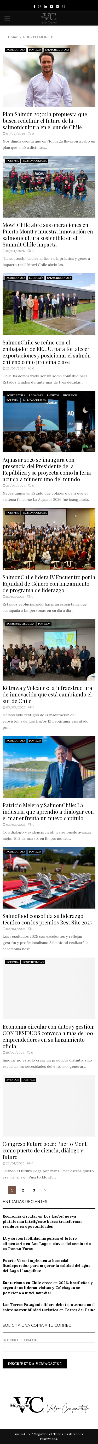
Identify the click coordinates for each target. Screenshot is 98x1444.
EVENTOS (53, 395)
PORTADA (35, 49)
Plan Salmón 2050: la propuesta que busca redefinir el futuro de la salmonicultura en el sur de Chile (45, 120)
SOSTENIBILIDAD (33, 962)
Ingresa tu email (49, 1343)
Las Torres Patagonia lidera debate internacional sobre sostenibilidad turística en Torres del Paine (49, 1307)
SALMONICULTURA (57, 49)
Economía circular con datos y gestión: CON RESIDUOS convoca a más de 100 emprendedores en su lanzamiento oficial (49, 1036)
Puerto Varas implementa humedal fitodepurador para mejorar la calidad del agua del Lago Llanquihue (46, 1265)
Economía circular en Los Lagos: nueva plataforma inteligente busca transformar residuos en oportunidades (42, 1221)
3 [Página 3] (34, 1190)
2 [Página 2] (23, 1190)
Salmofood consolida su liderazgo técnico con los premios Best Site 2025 (47, 919)
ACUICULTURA (16, 49)
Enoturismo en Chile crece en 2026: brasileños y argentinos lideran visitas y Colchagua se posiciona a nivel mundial (48, 1287)
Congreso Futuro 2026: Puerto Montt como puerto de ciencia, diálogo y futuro (45, 1150)
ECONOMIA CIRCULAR (20, 623)
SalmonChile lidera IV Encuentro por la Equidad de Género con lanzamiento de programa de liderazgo (49, 583)
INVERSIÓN (70, 395)
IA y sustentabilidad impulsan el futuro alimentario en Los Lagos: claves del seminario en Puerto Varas (47, 1243)
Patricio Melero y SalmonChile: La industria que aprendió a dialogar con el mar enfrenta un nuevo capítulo (48, 811)
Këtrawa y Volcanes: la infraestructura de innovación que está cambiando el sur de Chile (47, 694)
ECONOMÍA (36, 278)
